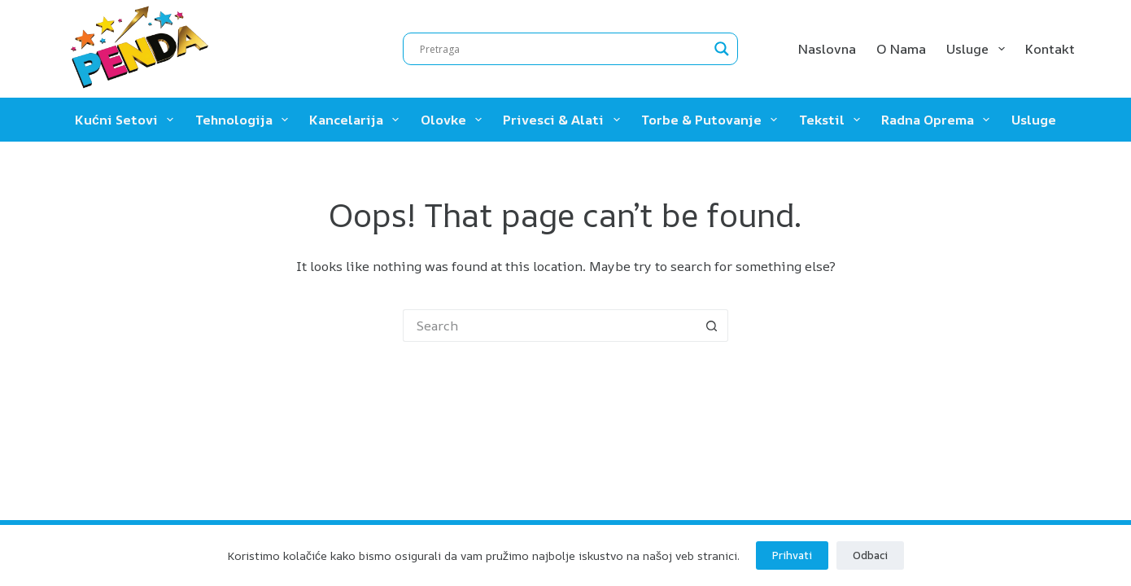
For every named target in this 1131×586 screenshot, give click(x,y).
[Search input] (563, 48)
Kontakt (1050, 49)
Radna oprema (938, 119)
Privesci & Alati (564, 119)
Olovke (454, 119)
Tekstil (833, 119)
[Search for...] (549, 325)
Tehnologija (245, 119)
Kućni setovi (127, 119)
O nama (901, 49)
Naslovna (827, 49)
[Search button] (712, 325)
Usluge (978, 49)
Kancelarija (357, 119)
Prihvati (792, 555)
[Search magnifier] (721, 48)
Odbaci (870, 555)
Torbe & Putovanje (712, 119)
